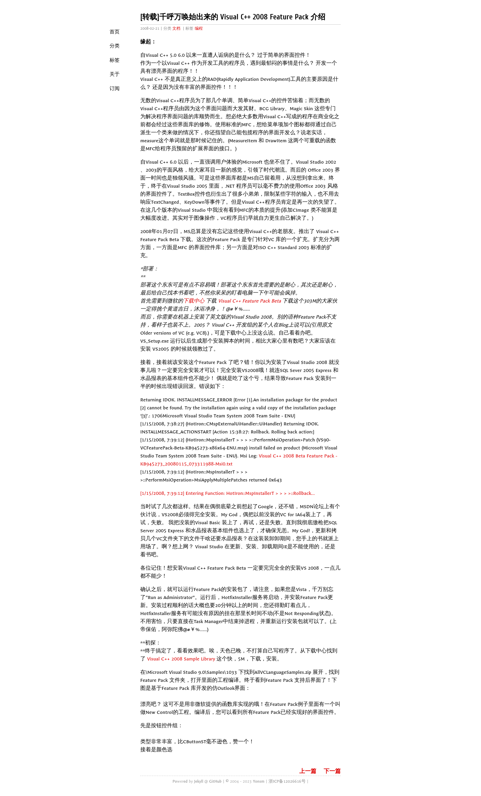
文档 (176, 28)
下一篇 (332, 771)
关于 (115, 74)
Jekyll (198, 781)
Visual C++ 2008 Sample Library (181, 659)
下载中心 (193, 301)
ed (185, 781)
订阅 (115, 88)
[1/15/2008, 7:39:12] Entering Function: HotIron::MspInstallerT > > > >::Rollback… (227, 493)
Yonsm (258, 781)
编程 (199, 28)
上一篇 (307, 771)
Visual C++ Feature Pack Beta (249, 301)
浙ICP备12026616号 (287, 781)
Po (174, 781)
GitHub (215, 781)
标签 (115, 60)
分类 (115, 46)
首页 (115, 32)
